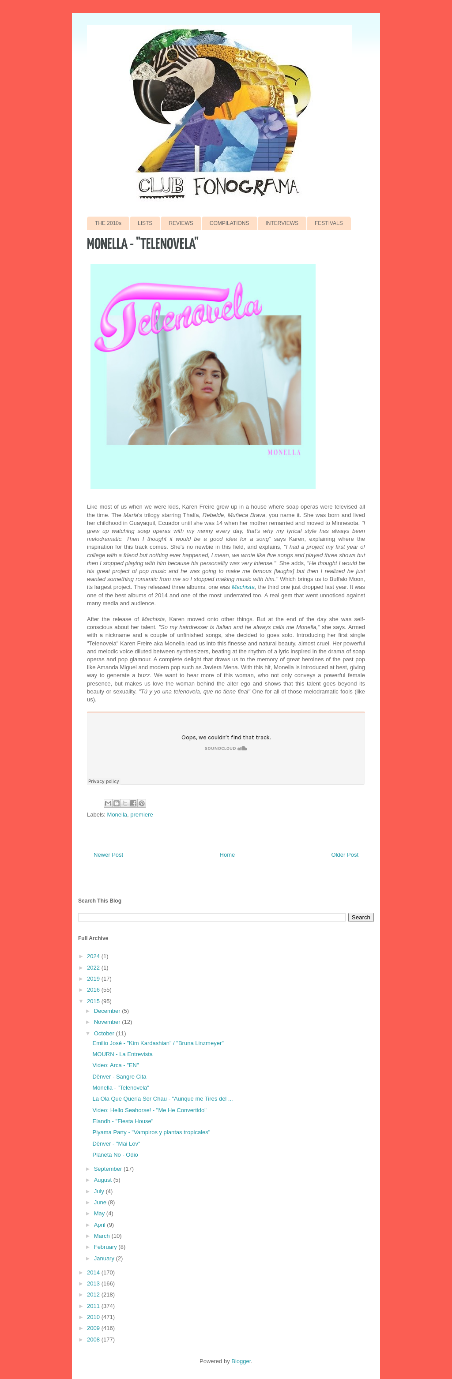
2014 (94, 1272)
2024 (94, 956)
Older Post (344, 854)
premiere (141, 814)
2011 (94, 1306)
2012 (94, 1294)
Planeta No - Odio (115, 1154)
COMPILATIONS (229, 223)
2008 (94, 1339)
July (100, 1191)
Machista (243, 587)
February (106, 1247)
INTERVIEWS (282, 223)
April (100, 1225)
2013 (94, 1283)
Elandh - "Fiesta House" (122, 1121)
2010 (94, 1317)
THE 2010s (108, 223)
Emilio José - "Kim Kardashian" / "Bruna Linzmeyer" (157, 1043)
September (109, 1168)
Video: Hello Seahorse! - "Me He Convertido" (149, 1110)
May (100, 1213)
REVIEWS (181, 223)
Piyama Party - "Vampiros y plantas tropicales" (151, 1132)
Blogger (241, 1361)
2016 (94, 989)
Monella (117, 814)
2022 (94, 967)
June (101, 1202)
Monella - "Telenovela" (120, 1087)
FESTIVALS (329, 223)
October (105, 1033)
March (103, 1236)
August (103, 1180)
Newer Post (108, 854)
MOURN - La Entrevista (122, 1054)
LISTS (145, 223)
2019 (94, 978)
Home (227, 854)
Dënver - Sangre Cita (119, 1076)
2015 (94, 1001)
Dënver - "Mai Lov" (116, 1143)
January (105, 1258)
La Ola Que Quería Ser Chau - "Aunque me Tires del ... (162, 1098)
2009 (94, 1328)
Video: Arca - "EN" (115, 1065)
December (108, 1011)
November (108, 1022)
